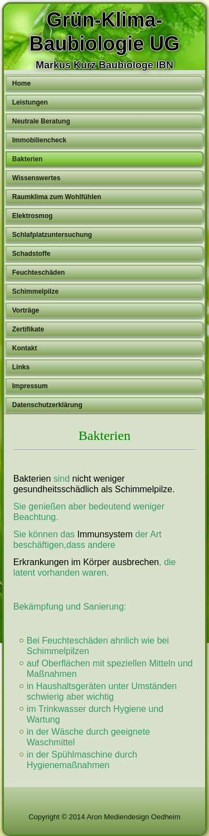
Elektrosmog (32, 216)
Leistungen (30, 102)
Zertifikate (28, 329)
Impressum (30, 386)
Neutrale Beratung (41, 121)
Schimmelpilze (35, 291)
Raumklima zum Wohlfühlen (56, 197)
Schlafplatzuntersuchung (52, 235)
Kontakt (24, 348)
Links (21, 367)
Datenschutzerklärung (47, 405)
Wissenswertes (36, 178)
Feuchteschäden (38, 272)
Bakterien (27, 159)
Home (21, 83)
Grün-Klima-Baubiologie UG (105, 31)
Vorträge (25, 310)
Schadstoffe (31, 254)
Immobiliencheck (39, 140)
